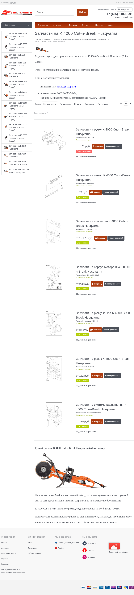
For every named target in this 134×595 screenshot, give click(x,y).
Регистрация (128, 2)
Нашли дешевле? (113, 146)
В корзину (99, 146)
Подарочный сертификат (118, 548)
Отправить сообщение (124, 17)
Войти (118, 2)
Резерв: (125, 9)
